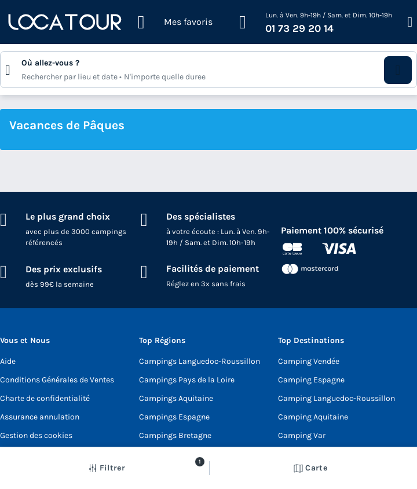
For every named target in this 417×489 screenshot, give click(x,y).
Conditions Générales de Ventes (57, 380)
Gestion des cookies (36, 435)
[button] (398, 70)
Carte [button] (310, 468)
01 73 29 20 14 (299, 28)
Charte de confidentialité (45, 398)
